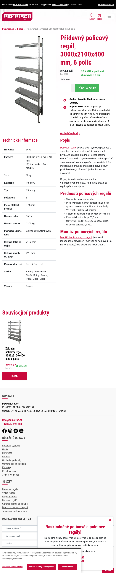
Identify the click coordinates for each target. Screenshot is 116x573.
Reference (7, 452)
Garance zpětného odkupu (15, 503)
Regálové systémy (11, 445)
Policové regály (68, 147)
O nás (5, 449)
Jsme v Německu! (10, 474)
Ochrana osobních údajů (14, 463)
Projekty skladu (9, 496)
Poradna (6, 456)
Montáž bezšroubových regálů (76, 237)
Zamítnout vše (67, 567)
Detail (14, 376)
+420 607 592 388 (20, 4)
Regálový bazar (9, 471)
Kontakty (73, 103)
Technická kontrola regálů (14, 511)
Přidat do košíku (87, 88)
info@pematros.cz (106, 4)
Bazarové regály (10, 489)
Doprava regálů (9, 500)
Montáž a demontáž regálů (15, 507)
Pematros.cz (8, 29)
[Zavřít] (76, 553)
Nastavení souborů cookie (12, 566)
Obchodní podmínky (70, 133)
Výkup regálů (8, 492)
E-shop (20, 29)
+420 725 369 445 (59, 4)
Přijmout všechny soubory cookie (41, 567)
